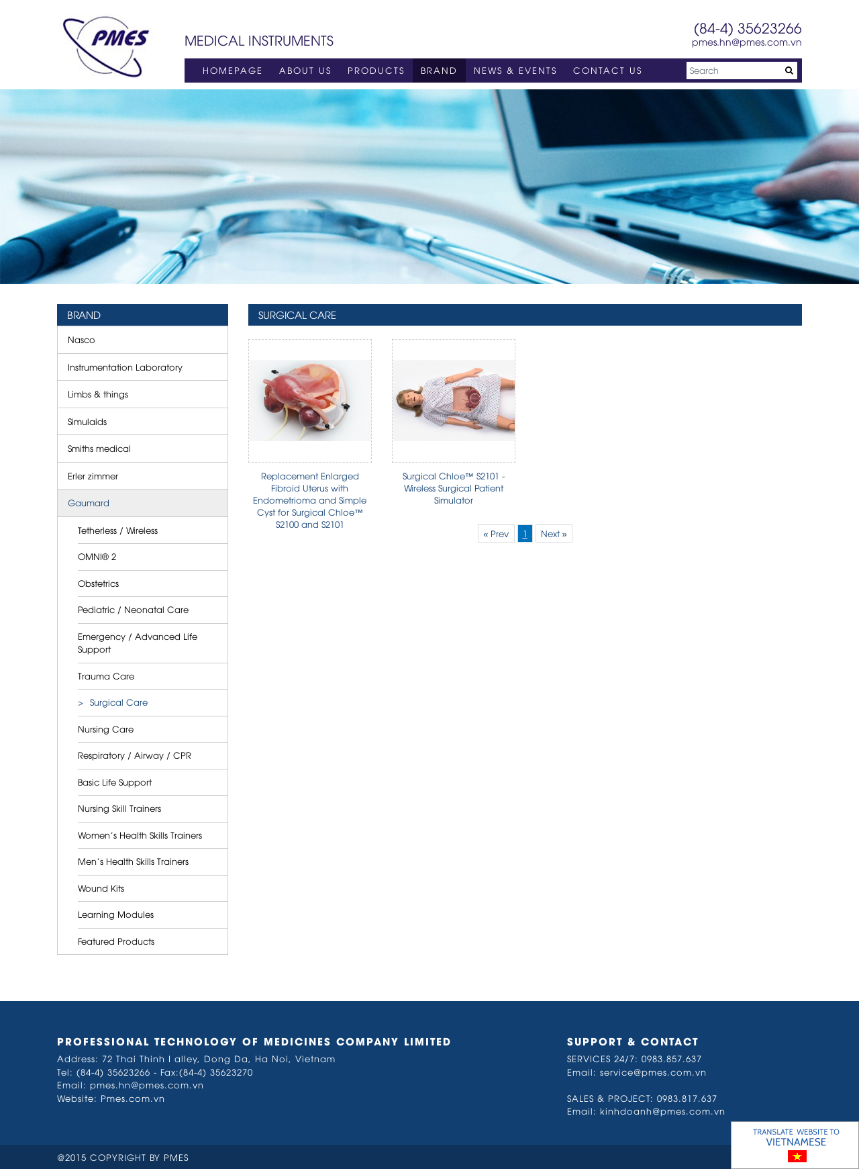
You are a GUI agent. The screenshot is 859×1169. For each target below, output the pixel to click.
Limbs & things (98, 393)
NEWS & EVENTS (515, 70)
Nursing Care (106, 728)
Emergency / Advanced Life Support (137, 642)
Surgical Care (119, 702)
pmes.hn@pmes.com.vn (747, 41)
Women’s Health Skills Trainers (140, 835)
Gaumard (88, 502)
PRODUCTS (376, 70)
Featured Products (116, 941)
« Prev (496, 533)
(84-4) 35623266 (748, 27)
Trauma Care (106, 675)
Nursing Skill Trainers (119, 808)
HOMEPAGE (233, 70)
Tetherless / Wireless (118, 530)
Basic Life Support (115, 782)
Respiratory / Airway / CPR (134, 755)
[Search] (742, 70)
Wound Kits (101, 888)
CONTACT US (607, 70)
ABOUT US (305, 70)
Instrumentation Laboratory (125, 367)
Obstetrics (98, 583)
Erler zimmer (93, 475)
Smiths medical (99, 448)
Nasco (81, 339)
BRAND (439, 70)
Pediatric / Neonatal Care (133, 609)
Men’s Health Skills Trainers (133, 861)
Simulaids (87, 421)
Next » (554, 533)
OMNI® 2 (97, 556)
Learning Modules (116, 914)
